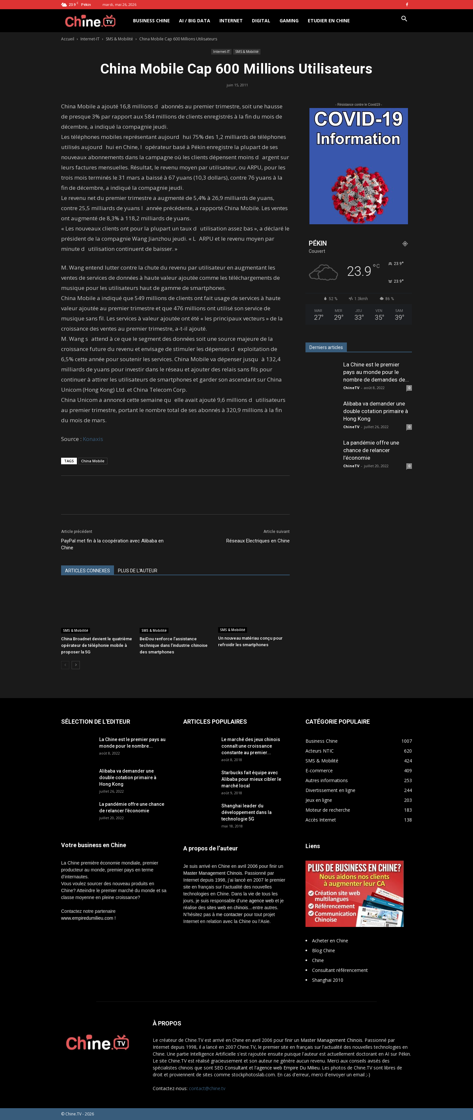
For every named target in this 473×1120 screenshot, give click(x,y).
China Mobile (92, 460)
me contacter (229, 914)
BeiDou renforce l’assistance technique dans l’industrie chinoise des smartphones (174, 645)
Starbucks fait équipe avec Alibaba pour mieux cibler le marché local (251, 779)
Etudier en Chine (329, 20)
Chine (318, 960)
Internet (231, 20)
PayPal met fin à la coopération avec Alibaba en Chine (112, 544)
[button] (404, 19)
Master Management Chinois (212, 873)
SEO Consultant (231, 1068)
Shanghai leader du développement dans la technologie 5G (246, 812)
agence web (261, 900)
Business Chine (151, 20)
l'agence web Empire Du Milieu (287, 1068)
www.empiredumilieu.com (87, 918)
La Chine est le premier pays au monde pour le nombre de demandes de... (376, 372)
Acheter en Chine (330, 940)
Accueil (67, 39)
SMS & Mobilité (119, 39)
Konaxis (93, 439)
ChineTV (351, 387)
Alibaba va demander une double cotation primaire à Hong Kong (375, 411)
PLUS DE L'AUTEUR (137, 570)
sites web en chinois (227, 907)
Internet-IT (90, 39)
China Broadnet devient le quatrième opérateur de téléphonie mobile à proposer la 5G (96, 645)
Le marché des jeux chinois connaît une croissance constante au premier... (250, 746)
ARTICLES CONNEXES (87, 570)
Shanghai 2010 (327, 980)
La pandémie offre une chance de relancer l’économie (371, 450)
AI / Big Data (194, 20)
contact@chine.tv (207, 1088)
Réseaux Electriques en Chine (258, 541)
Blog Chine (323, 950)
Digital (261, 20)
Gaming (289, 20)
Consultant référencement (340, 970)
